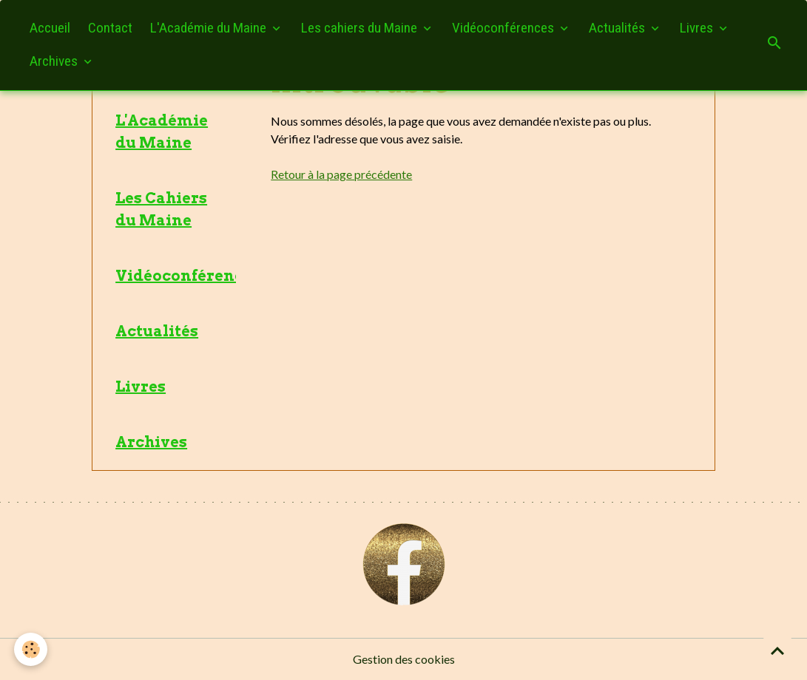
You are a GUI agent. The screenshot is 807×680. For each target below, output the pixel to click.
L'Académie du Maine (209, 27)
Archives (55, 60)
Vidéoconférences (504, 27)
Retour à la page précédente (341, 174)
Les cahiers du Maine (360, 27)
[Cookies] (31, 649)
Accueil (50, 27)
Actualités (618, 27)
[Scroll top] (777, 650)
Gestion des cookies (404, 659)
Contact (110, 27)
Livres (698, 27)
